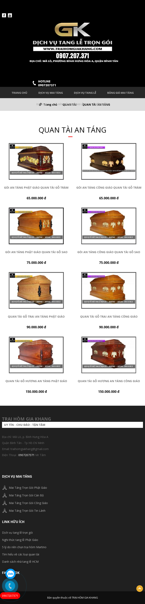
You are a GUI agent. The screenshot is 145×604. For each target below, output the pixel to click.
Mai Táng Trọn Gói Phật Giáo (28, 488)
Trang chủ (19, 93)
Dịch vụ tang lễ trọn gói (17, 532)
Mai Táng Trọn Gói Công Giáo (28, 503)
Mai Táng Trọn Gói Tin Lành (27, 511)
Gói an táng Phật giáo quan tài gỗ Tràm (36, 187)
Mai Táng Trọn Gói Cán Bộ (26, 495)
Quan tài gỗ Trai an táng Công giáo (109, 316)
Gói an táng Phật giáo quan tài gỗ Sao (36, 252)
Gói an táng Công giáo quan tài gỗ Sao (108, 252)
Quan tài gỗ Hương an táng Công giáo (109, 381)
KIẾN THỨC (102, 104)
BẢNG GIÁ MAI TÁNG (120, 93)
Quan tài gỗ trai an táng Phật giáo (36, 316)
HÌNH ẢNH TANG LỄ (70, 104)
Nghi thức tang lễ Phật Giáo (20, 540)
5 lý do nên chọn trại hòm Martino (24, 547)
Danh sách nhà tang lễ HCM (20, 561)
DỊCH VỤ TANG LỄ (85, 93)
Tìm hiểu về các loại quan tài (20, 554)
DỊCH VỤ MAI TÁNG (50, 93)
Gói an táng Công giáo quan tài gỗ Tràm (108, 187)
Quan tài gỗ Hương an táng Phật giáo (36, 381)
